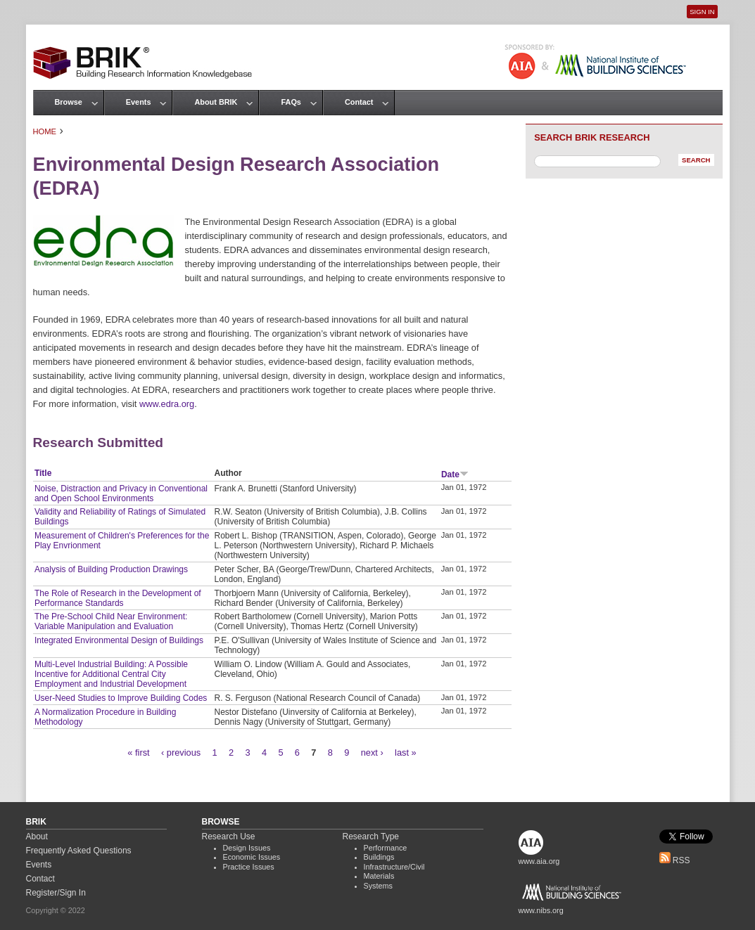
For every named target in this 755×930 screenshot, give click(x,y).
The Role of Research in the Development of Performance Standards (117, 598)
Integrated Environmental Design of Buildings (118, 640)
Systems (378, 885)
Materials (379, 876)
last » (406, 752)
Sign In (702, 11)
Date (455, 474)
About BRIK (215, 102)
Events (138, 102)
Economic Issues (252, 857)
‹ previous (181, 752)
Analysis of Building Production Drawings (111, 569)
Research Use (228, 836)
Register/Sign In (56, 893)
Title (42, 473)
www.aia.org (539, 861)
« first (138, 752)
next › (372, 752)
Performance (385, 848)
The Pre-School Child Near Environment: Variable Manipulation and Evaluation (110, 621)
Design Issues (247, 848)
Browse (68, 102)
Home (45, 131)
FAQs (290, 102)
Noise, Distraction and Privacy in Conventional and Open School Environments (121, 493)
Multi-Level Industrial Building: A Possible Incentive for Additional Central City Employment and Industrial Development (111, 674)
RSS (674, 860)
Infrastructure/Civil (394, 867)
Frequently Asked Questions (79, 850)
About (37, 836)
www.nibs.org (541, 910)
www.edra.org (166, 404)
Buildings (379, 857)
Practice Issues (248, 867)
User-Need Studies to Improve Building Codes (120, 698)
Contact (359, 102)
